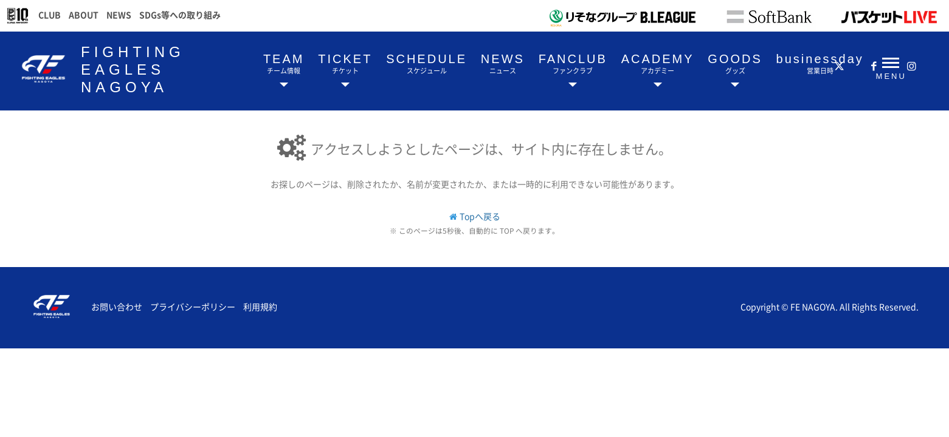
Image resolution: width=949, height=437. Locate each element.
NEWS (118, 14)
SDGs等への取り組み (180, 14)
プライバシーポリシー (192, 306)
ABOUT (83, 14)
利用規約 (260, 306)
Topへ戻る (480, 216)
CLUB (49, 14)
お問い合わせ (116, 306)
